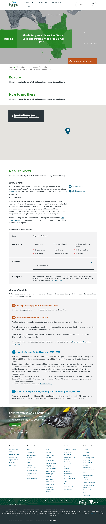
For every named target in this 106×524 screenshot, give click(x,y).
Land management (88, 470)
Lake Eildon (49, 479)
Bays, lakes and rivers (13, 451)
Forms (85, 472)
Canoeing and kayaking (31, 456)
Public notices (87, 495)
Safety (66, 481)
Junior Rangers (31, 468)
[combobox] (86, 4)
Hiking (29, 462)
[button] (93, 4)
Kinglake (48, 476)
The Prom (48, 492)
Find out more (57, 280)
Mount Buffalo (50, 484)
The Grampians (50, 471)
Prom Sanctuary (46, 384)
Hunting (29, 465)
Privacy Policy (94, 513)
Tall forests (11, 462)
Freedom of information (52, 501)
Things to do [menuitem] (42, 2)
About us (85, 450)
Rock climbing (31, 473)
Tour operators (68, 486)
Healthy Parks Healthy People (87, 461)
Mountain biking (32, 470)
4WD (28, 450)
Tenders (66, 484)
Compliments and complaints (34, 501)
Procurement (87, 490)
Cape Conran (50, 460)
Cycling (29, 460)
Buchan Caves (50, 455)
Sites (46, 67)
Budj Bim (48, 458)
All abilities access (78, 191)
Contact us (86, 455)
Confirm (53, 520)
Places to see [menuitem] (28, 2)
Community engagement (68, 453)
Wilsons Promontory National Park (29, 67)
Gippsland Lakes (51, 468)
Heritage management (87, 466)
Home (11, 67)
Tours (29, 476)
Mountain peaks (13, 457)
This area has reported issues (82, 61)
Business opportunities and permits (69, 464)
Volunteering (68, 489)
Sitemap (11, 505)
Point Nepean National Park (50, 488)
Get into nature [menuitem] (31, 7)
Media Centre (87, 480)
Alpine (48, 450)
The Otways (49, 474)
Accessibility (19, 501)
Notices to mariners (89, 482)
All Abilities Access (70, 450)
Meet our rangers (69, 478)
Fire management (88, 458)
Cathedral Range (51, 463)
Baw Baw (48, 452)
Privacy (11, 428)
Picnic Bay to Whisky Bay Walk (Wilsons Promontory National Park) (35, 69)
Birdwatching (31, 452)
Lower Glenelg (50, 482)
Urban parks (12, 465)
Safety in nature (77, 187)
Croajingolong (50, 466)
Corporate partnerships (68, 472)
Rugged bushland (13, 460)
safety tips (13, 191)
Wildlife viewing (32, 478)
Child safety (86, 452)
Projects (85, 492)
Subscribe (15, 424)
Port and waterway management (88, 486)
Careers (66, 468)
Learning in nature (70, 476)
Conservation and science (69, 458)
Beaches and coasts (14, 454)
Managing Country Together (88, 476)
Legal (63, 501)
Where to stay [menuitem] (56, 2)
